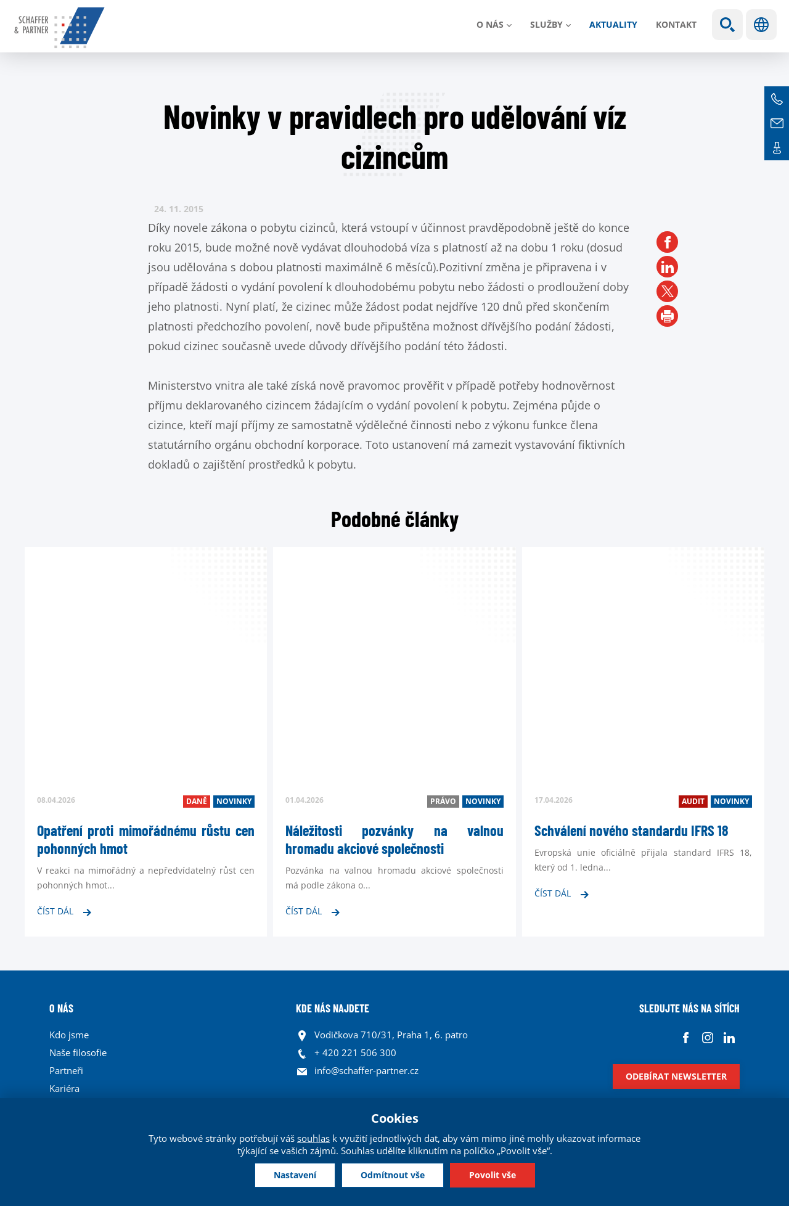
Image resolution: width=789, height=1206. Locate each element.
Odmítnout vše (393, 1175)
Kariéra (64, 1088)
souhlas (313, 1138)
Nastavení (295, 1175)
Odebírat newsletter (676, 1076)
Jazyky (761, 24)
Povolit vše (492, 1175)
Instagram (707, 1038)
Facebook (686, 1038)
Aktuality (613, 24)
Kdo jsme (69, 1034)
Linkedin (729, 1038)
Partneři (66, 1070)
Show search (727, 24)
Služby (546, 24)
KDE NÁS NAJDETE (332, 1008)
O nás (490, 24)
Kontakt (676, 24)
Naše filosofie (78, 1052)
